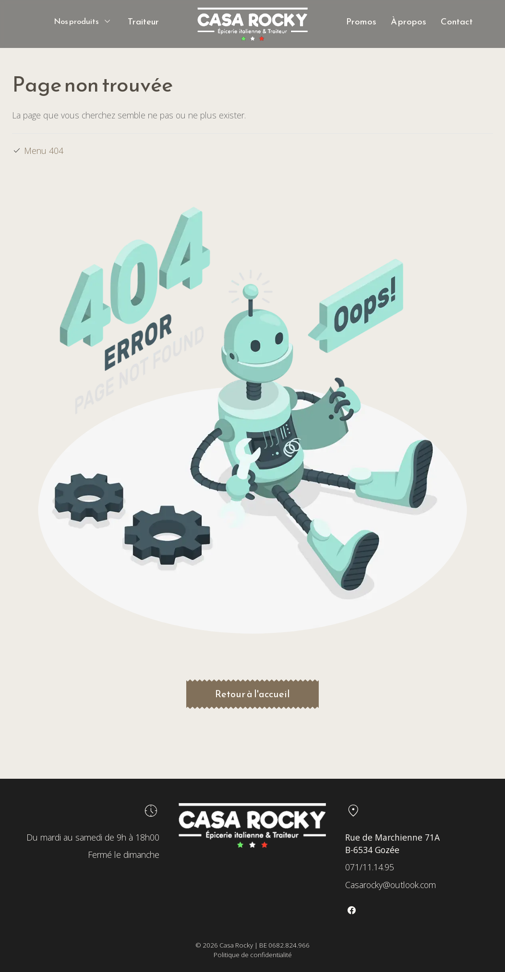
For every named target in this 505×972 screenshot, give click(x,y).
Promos (361, 21)
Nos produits (76, 21)
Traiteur (143, 21)
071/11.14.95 (369, 867)
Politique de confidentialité (253, 954)
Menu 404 (43, 150)
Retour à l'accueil (252, 694)
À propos (408, 21)
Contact (457, 21)
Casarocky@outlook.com (390, 884)
